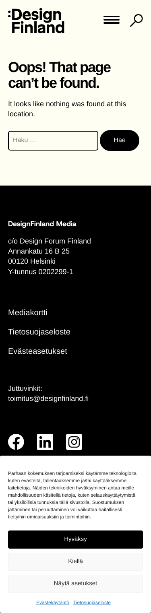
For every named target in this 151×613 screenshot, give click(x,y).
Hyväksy (75, 539)
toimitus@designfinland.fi (48, 398)
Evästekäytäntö (52, 602)
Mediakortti (28, 312)
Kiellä (75, 561)
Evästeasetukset (37, 351)
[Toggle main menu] (111, 22)
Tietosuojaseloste (92, 602)
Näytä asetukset (75, 583)
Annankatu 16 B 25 (39, 251)
